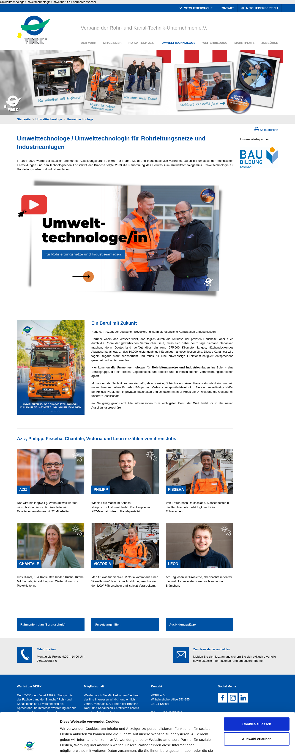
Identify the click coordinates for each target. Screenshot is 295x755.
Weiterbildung (214, 42)
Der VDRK (88, 42)
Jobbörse (269, 42)
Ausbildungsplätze (182, 624)
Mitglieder (112, 42)
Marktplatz (244, 42)
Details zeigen (243, 746)
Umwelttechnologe (179, 42)
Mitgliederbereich (261, 8)
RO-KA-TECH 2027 (141, 42)
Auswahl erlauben (256, 700)
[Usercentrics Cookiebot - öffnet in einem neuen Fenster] (30, 746)
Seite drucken (269, 130)
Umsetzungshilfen (107, 624)
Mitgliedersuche (198, 8)
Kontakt (227, 8)
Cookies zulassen (256, 685)
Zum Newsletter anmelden (211, 649)
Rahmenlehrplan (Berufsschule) (43, 624)
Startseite (23, 119)
